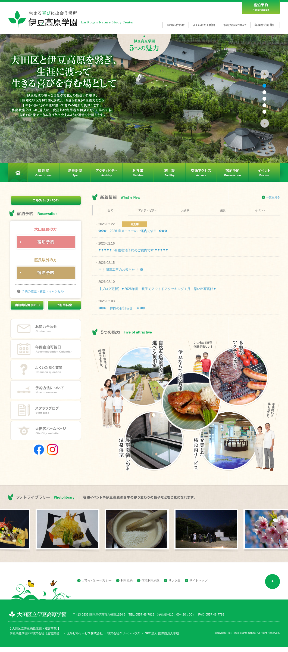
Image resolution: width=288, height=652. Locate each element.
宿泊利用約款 (150, 580)
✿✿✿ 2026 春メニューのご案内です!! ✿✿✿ (132, 231)
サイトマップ (198, 580)
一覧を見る (273, 197)
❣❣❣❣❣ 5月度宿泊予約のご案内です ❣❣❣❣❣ (133, 250)
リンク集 (174, 580)
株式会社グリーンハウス (123, 633)
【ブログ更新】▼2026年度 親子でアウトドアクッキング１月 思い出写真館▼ (157, 289)
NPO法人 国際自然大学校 (162, 633)
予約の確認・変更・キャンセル (43, 291)
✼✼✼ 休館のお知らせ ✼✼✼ (121, 308)
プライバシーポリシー (97, 580)
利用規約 (127, 580)
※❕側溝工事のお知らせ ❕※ (120, 269)
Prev (264, 74)
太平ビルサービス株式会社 (85, 633)
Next (264, 123)
